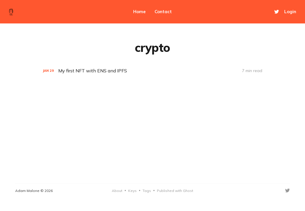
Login (290, 11)
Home (139, 11)
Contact (163, 11)
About (117, 190)
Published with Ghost (175, 190)
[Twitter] (276, 11)
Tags (147, 190)
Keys (132, 190)
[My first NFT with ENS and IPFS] (152, 70)
